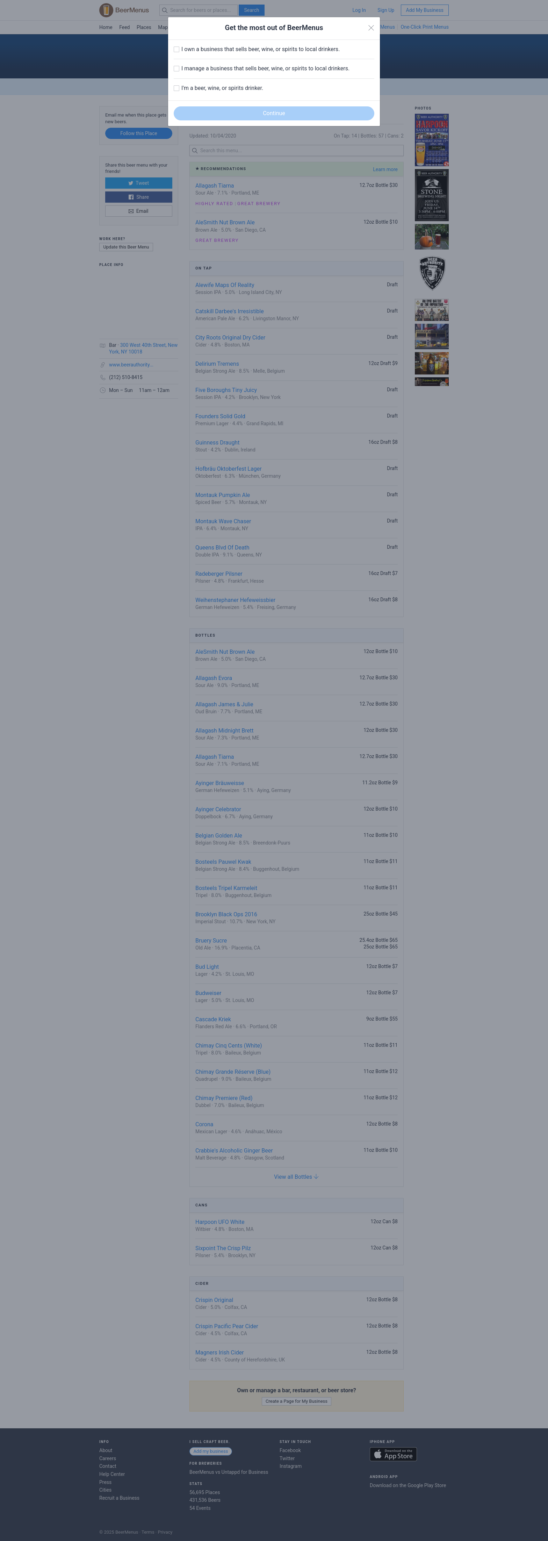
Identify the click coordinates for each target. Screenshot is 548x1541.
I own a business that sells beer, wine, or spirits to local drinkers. (260, 49)
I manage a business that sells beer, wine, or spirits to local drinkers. (265, 68)
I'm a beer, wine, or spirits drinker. (222, 88)
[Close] (371, 27)
